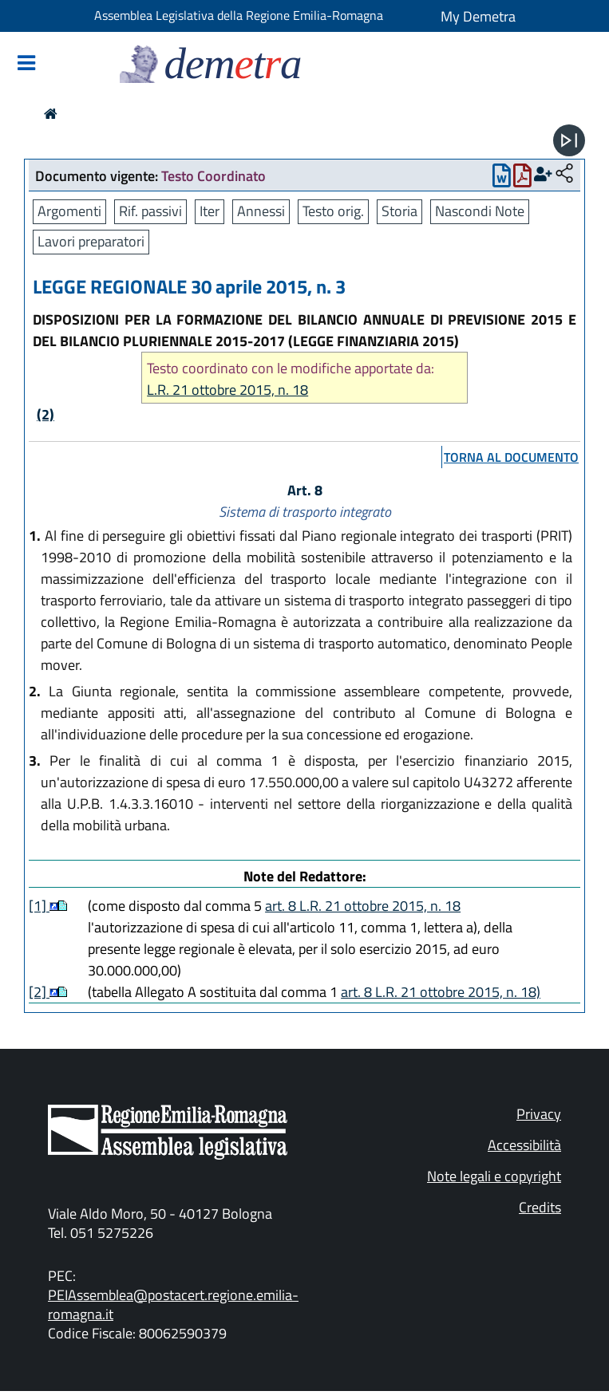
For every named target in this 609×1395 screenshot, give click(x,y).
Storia (399, 211)
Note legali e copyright (494, 1176)
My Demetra (478, 16)
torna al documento (511, 457)
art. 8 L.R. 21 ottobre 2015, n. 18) (440, 992)
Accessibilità (524, 1145)
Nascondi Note (479, 211)
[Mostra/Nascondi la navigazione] (26, 64)
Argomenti (69, 211)
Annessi (261, 211)
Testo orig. (333, 211)
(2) (45, 414)
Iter (209, 211)
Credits (540, 1207)
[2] (39, 992)
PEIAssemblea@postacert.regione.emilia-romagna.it (173, 1304)
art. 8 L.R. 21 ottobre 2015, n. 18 (363, 905)
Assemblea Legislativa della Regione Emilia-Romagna (238, 15)
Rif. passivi (150, 211)
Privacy (538, 1114)
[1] (39, 905)
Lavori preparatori (91, 241)
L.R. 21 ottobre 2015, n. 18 (227, 389)
